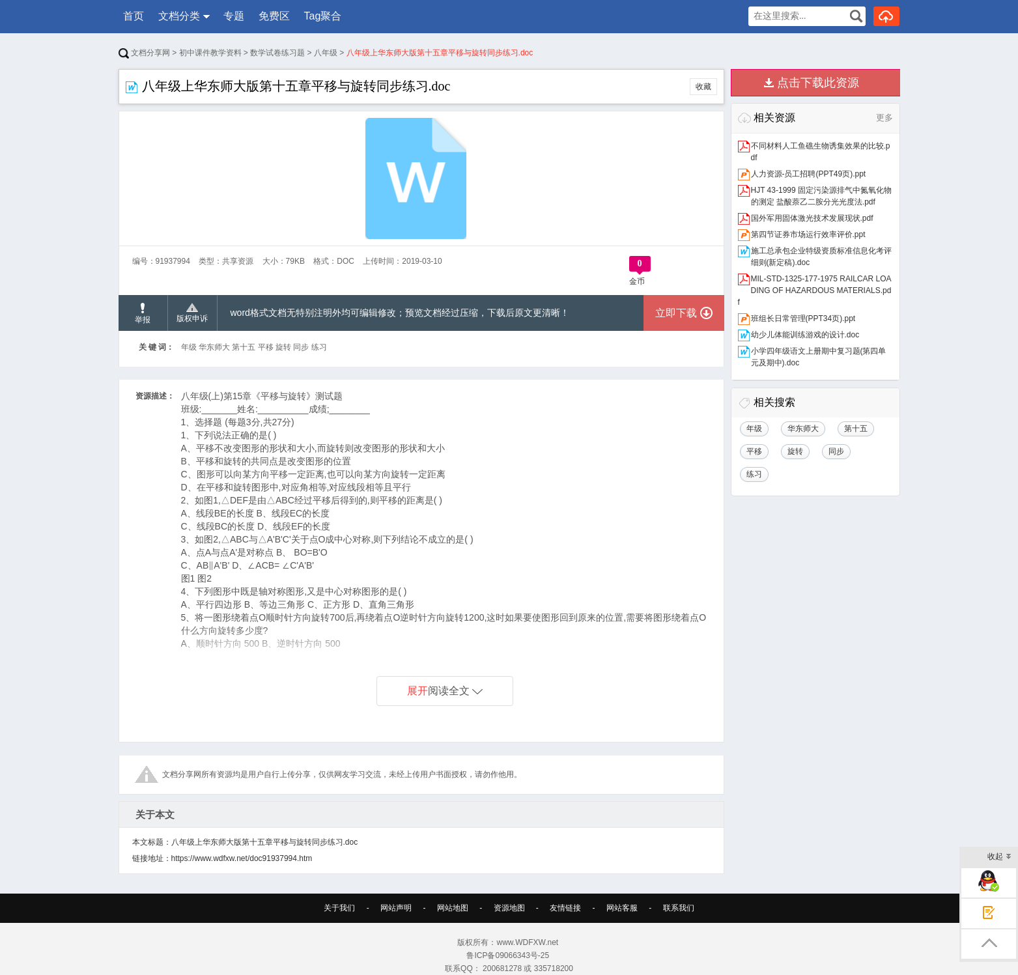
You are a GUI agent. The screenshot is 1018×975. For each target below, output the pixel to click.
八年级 (325, 52)
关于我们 (339, 907)
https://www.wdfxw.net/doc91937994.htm (242, 858)
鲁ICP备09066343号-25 (508, 955)
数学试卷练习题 (277, 52)
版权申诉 (192, 313)
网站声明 (396, 907)
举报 (142, 313)
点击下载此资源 (818, 82)
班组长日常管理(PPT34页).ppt (803, 318)
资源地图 (509, 907)
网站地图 (452, 907)
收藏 (703, 86)
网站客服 (622, 907)
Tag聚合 (323, 15)
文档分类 (179, 15)
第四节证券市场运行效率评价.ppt (808, 234)
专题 (233, 15)
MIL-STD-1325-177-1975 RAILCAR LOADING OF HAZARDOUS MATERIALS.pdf (815, 290)
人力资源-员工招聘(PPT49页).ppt (808, 173)
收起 (999, 857)
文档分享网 (144, 52)
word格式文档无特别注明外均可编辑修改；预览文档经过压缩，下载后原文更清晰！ (400, 312)
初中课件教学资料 (210, 52)
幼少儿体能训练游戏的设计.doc (805, 334)
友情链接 (565, 907)
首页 (133, 15)
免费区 (274, 15)
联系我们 (678, 907)
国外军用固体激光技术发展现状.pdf (812, 218)
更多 (884, 117)
